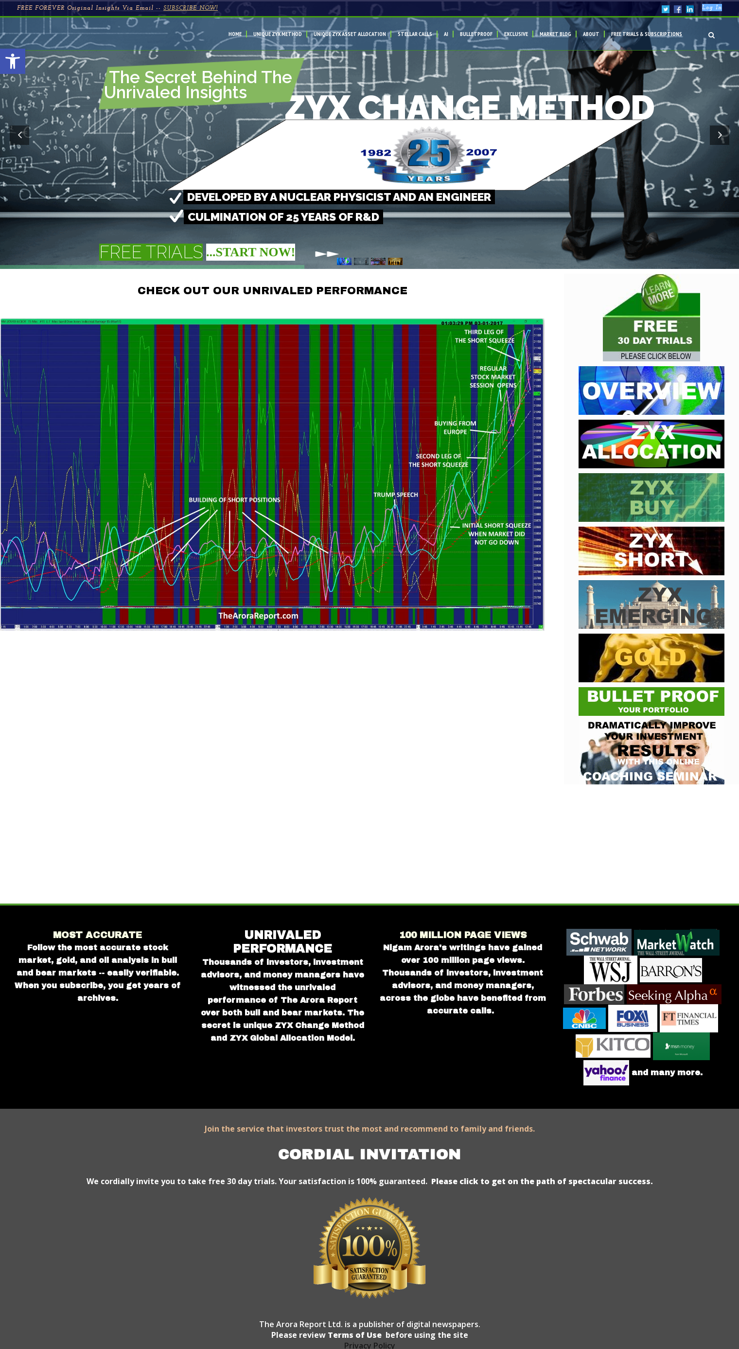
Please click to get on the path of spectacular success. (542, 1181)
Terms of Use (354, 1335)
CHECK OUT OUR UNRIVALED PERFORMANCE (272, 291)
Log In (712, 8)
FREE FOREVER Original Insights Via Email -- (117, 8)
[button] (12, 61)
